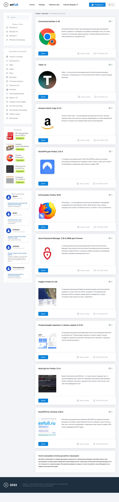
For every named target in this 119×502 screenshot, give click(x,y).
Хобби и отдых (13, 114)
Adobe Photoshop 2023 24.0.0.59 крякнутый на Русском (17, 203)
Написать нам (52, 5)
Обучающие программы (16, 110)
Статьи (30, 5)
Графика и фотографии (16, 102)
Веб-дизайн (12, 118)
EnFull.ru (25, 491)
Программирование (15, 94)
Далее (44, 54)
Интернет (11, 89)
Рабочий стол (12, 85)
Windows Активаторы (15, 40)
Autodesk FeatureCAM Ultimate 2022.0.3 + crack (17, 237)
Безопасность (13, 61)
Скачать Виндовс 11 (68, 5)
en (14, 4)
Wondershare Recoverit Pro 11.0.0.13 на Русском (15, 274)
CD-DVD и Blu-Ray (14, 106)
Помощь (40, 5)
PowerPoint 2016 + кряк (15, 219)
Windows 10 (12, 32)
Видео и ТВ (12, 98)
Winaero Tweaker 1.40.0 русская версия (17, 253)
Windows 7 (11, 36)
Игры (9, 73)
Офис (9, 65)
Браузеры (11, 77)
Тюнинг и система (14, 57)
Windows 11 (11, 27)
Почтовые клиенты (14, 81)
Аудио (10, 69)
